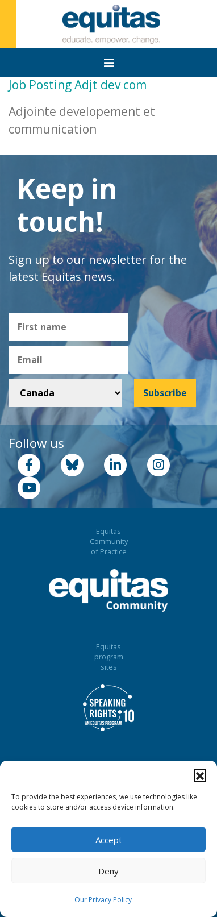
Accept (108, 839)
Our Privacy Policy (103, 899)
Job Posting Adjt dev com (78, 85)
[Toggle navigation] (109, 63)
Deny (108, 871)
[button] (200, 775)
